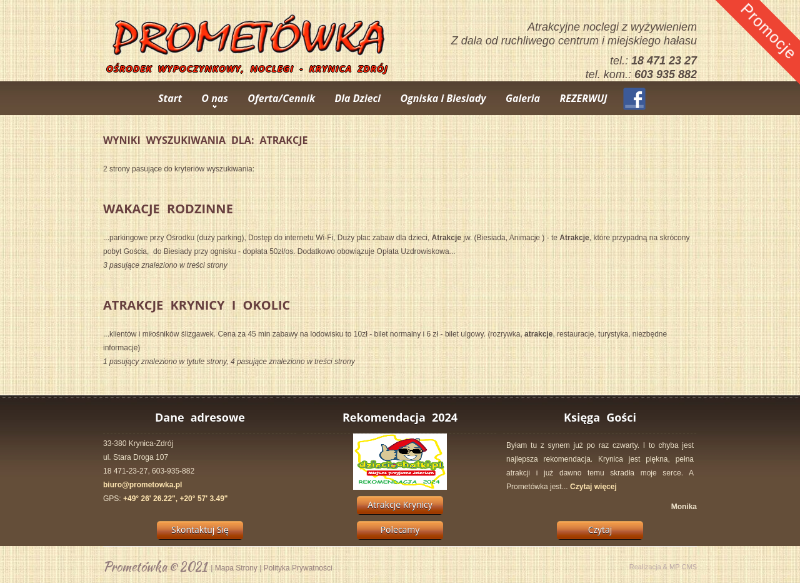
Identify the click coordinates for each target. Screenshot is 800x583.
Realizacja (645, 566)
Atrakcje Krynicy (400, 504)
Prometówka (135, 566)
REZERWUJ (583, 98)
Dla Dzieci (358, 98)
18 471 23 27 (664, 60)
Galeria (523, 98)
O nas (214, 98)
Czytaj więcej (593, 486)
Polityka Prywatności (298, 568)
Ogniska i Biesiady (443, 98)
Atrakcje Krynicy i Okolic (196, 305)
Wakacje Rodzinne (168, 208)
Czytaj (600, 529)
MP (674, 566)
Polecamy (400, 529)
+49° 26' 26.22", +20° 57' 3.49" (175, 498)
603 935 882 (665, 74)
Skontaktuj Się (200, 529)
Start (170, 98)
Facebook (634, 99)
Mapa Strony (236, 568)
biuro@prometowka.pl (142, 484)
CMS (689, 566)
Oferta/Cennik (281, 98)
